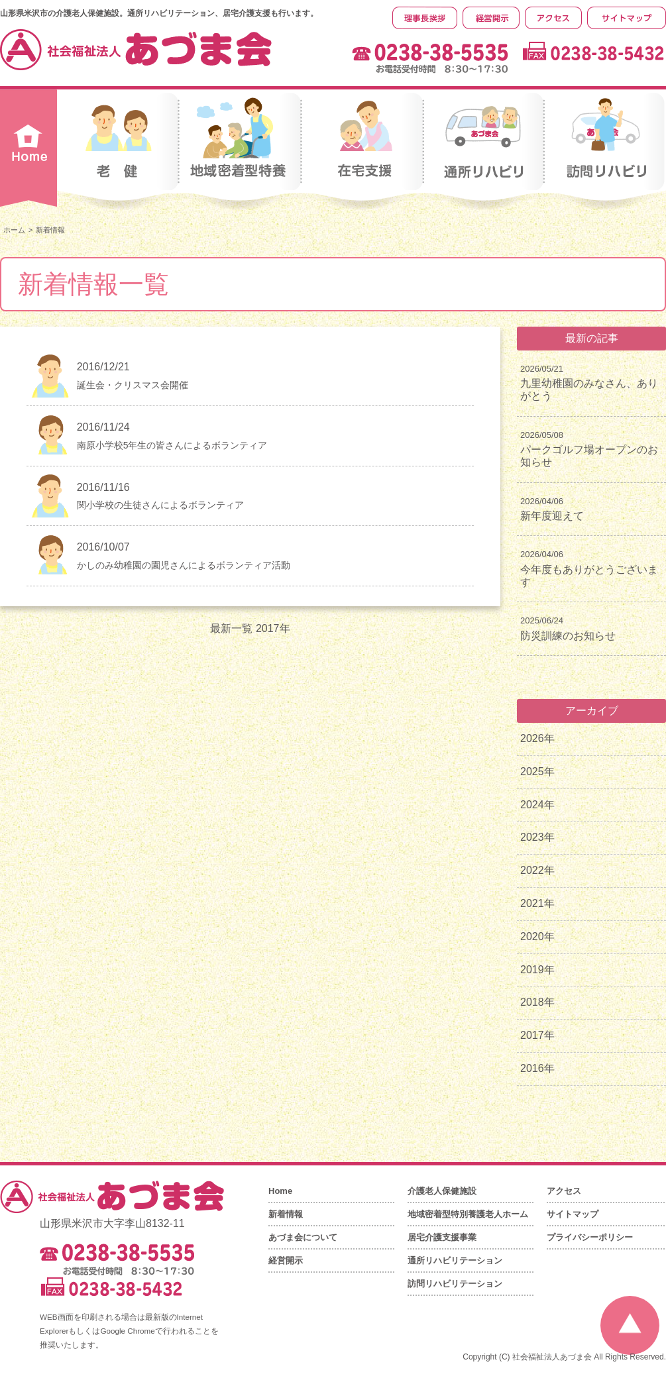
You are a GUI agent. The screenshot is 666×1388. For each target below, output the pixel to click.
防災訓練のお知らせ (568, 635)
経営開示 (285, 1260)
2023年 (537, 837)
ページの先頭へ (629, 1325)
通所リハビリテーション (455, 1260)
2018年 (537, 1002)
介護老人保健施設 (442, 1191)
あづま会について (302, 1237)
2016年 (537, 1068)
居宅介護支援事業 (442, 1237)
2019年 (537, 969)
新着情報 (285, 1214)
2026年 (537, 738)
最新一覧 (231, 628)
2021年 (537, 903)
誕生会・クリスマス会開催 (132, 385)
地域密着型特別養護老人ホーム (468, 1214)
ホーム (14, 230)
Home (280, 1191)
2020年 (537, 936)
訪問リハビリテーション (455, 1284)
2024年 (537, 804)
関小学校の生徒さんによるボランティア (160, 505)
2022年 (537, 870)
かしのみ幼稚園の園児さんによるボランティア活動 (183, 565)
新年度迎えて (552, 515)
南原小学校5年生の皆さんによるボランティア (172, 445)
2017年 (537, 1035)
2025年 (537, 771)
